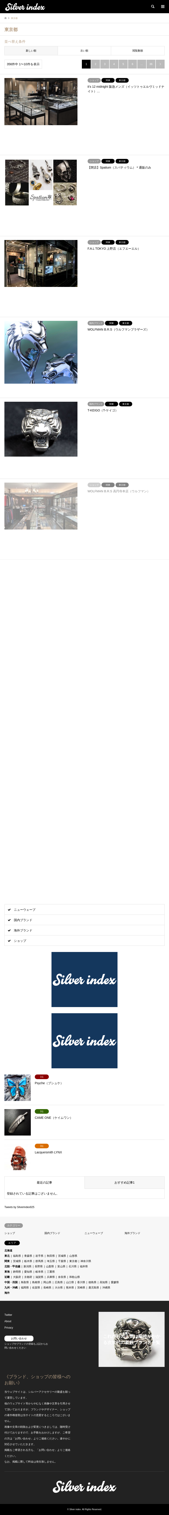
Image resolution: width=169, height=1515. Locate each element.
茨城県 (17, 1261)
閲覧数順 (137, 50)
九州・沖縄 (11, 1287)
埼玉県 (51, 1261)
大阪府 (17, 1277)
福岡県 (25, 1287)
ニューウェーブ (24, 909)
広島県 (59, 1282)
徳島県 (92, 1282)
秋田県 (51, 1255)
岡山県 (47, 1282)
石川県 (73, 1266)
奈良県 (62, 1277)
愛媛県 (115, 1282)
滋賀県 (39, 1277)
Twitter (8, 1314)
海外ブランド (23, 930)
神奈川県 (86, 1261)
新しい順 (31, 50)
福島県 (17, 1255)
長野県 (39, 1266)
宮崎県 (81, 1287)
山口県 (70, 1282)
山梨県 (50, 1266)
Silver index (75, 1509)
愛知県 (28, 1271)
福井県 (84, 1266)
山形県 (73, 1255)
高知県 (104, 1282)
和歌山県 (74, 1277)
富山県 (61, 1266)
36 (150, 64)
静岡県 (17, 1271)
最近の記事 (44, 1182)
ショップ (20, 940)
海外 (7, 1292)
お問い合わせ (19, 1338)
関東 (7, 1261)
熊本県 (70, 1287)
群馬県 (39, 1261)
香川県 (81, 1282)
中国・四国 (11, 1282)
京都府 (28, 1277)
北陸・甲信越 (12, 1266)
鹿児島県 (93, 1287)
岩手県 (39, 1255)
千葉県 (62, 1261)
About (7, 1321)
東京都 (73, 1261)
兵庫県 (51, 1277)
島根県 (36, 1282)
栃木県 (28, 1261)
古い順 (84, 50)
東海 (7, 1271)
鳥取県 (25, 1282)
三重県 (51, 1271)
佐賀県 (36, 1287)
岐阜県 (39, 1271)
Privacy (8, 1327)
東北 (7, 1255)
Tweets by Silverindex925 (19, 1207)
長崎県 (47, 1287)
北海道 (8, 1250)
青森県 (28, 1255)
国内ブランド (23, 920)
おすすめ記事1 (124, 1182)
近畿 (7, 1277)
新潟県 (27, 1266)
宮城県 (62, 1255)
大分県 (59, 1287)
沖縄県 (106, 1287)
